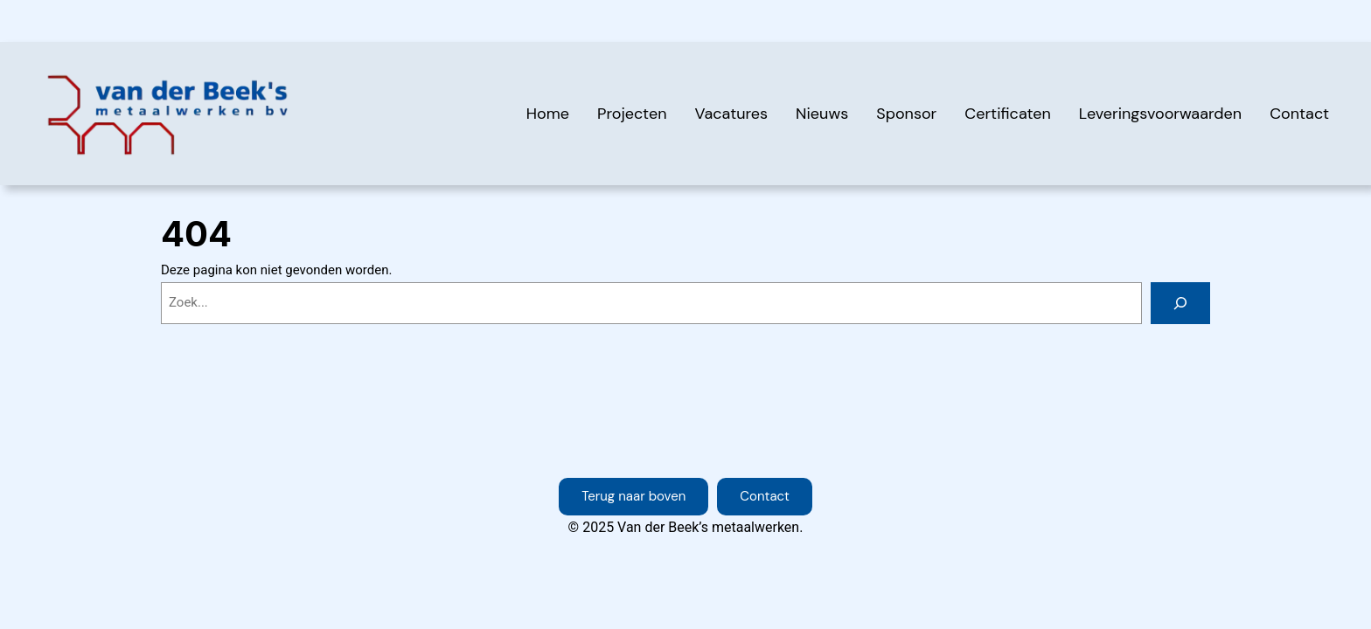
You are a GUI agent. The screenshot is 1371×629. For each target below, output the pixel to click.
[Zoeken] (1180, 303)
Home (547, 113)
